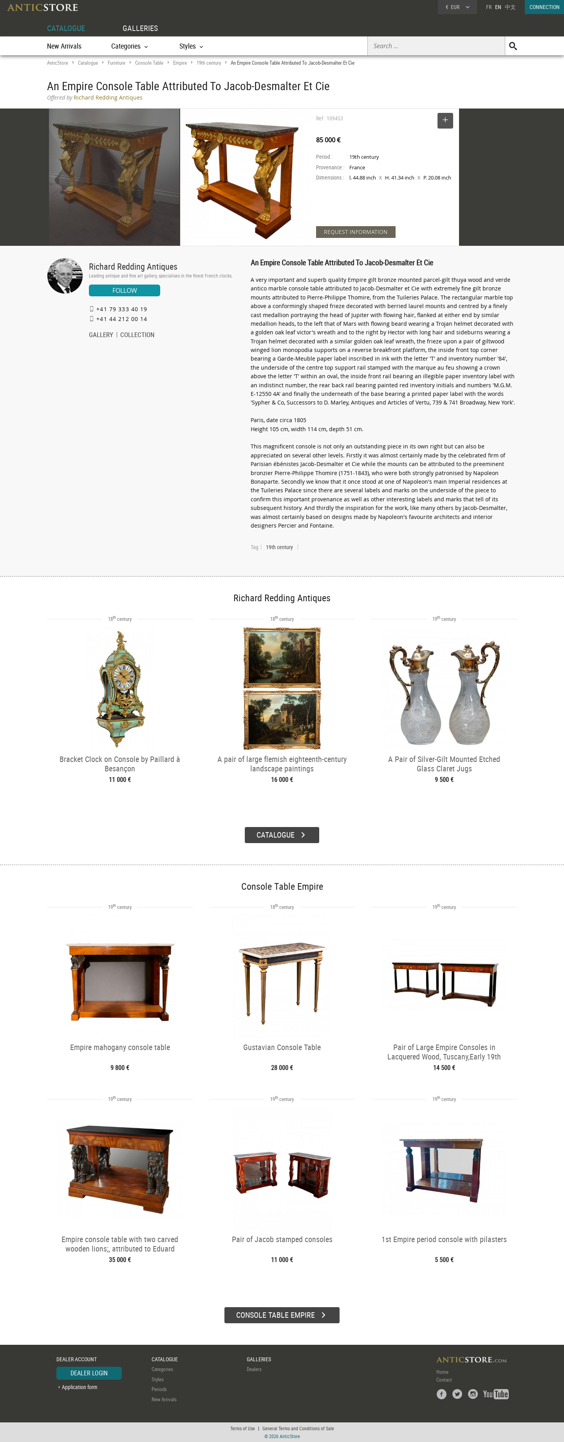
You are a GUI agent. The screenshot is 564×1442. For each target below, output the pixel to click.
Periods (159, 1389)
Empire (180, 62)
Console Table (149, 62)
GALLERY (101, 335)
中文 (510, 7)
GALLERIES (140, 28)
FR (489, 7)
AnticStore (57, 62)
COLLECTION (137, 335)
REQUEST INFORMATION (356, 232)
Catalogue (88, 62)
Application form (80, 1387)
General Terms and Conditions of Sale (298, 1428)
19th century (209, 62)
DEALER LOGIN (89, 1373)
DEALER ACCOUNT (76, 1359)
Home (442, 1371)
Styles (158, 1379)
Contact (444, 1379)
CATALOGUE (66, 28)
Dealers (254, 1369)
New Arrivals (64, 46)
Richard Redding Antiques (133, 266)
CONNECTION (545, 7)
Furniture (116, 62)
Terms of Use (242, 1428)
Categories (162, 1369)
